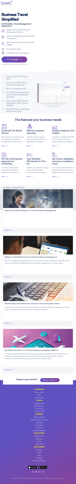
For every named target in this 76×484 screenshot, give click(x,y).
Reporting (39, 428)
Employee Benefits (39, 430)
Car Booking (39, 409)
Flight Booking (39, 403)
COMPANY (39, 389)
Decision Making (39, 417)
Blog (39, 455)
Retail (39, 441)
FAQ (39, 395)
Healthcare (39, 439)
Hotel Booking (39, 406)
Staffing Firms (39, 436)
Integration (39, 422)
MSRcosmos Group (51, 478)
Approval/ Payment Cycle (39, 420)
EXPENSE (39, 414)
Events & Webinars (39, 461)
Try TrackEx (14, 59)
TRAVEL (39, 400)
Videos (39, 453)
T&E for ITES (39, 444)
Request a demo (50, 380)
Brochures (39, 450)
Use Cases (39, 458)
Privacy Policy (39, 392)
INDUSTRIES (39, 433)
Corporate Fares (39, 411)
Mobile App (39, 425)
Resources (39, 447)
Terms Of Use (39, 398)
